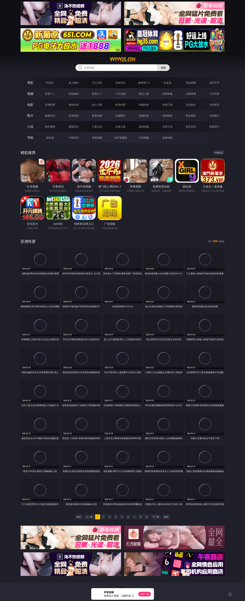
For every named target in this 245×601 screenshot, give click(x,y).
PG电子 (50, 82)
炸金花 (167, 82)
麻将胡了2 (144, 82)
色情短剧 (167, 137)
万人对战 (97, 82)
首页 (79, 516)
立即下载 (144, 594)
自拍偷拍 (74, 93)
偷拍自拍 (74, 104)
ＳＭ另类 (214, 93)
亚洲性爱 (50, 104)
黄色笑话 (191, 126)
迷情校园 (144, 126)
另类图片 (214, 115)
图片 (30, 115)
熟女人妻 (144, 93)
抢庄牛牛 (214, 82)
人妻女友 (97, 126)
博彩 (30, 82)
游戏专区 (121, 82)
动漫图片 (121, 115)
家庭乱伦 (74, 126)
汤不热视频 (120, 137)
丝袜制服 (167, 93)
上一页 (89, 516)
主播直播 (191, 93)
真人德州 (74, 82)
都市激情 (50, 126)
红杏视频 (144, 137)
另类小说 (167, 126)
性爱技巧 (214, 126)
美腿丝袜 (144, 115)
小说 (30, 126)
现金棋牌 (191, 82)
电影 (30, 104)
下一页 (155, 516)
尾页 (166, 516)
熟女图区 (191, 115)
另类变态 (214, 104)
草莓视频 (97, 137)
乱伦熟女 (191, 104)
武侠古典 (121, 126)
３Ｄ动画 (121, 93)
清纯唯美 (167, 115)
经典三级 (167, 104)
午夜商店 (74, 137)
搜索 (163, 67)
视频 (30, 93)
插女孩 (50, 137)
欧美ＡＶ (97, 93)
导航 (30, 137)
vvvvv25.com (122, 59)
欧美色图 (97, 115)
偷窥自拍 (50, 115)
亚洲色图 (74, 115)
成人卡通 (97, 104)
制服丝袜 (144, 104)
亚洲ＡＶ (50, 93)
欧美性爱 (121, 104)
